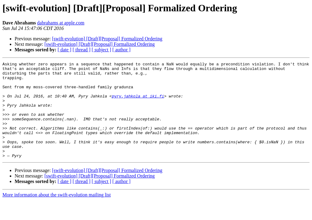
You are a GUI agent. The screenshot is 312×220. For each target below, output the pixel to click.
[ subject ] (101, 49)
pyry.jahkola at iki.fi (138, 103)
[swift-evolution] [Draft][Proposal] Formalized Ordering (107, 38)
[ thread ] (81, 49)
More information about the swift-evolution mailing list (56, 214)
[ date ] (64, 49)
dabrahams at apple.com (60, 22)
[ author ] (121, 49)
